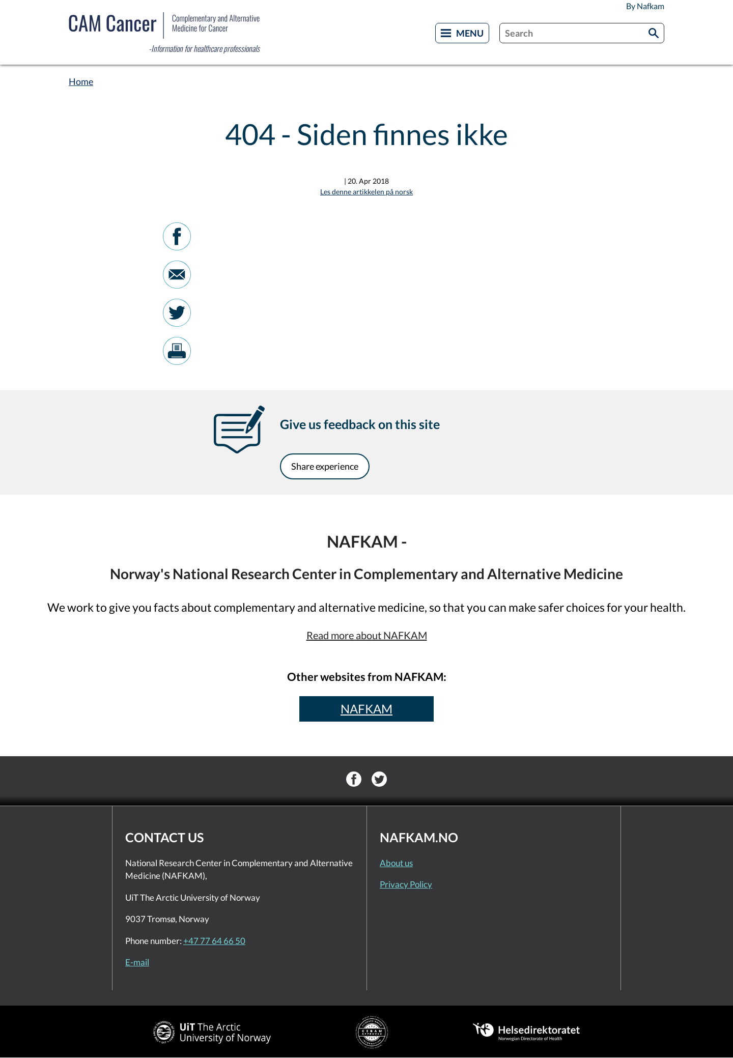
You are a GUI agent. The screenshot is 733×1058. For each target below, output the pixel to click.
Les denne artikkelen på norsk (366, 191)
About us (396, 862)
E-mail (137, 962)
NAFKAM (366, 708)
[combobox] (581, 33)
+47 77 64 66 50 (214, 940)
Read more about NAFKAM (366, 635)
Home (81, 81)
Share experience (324, 466)
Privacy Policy (406, 884)
